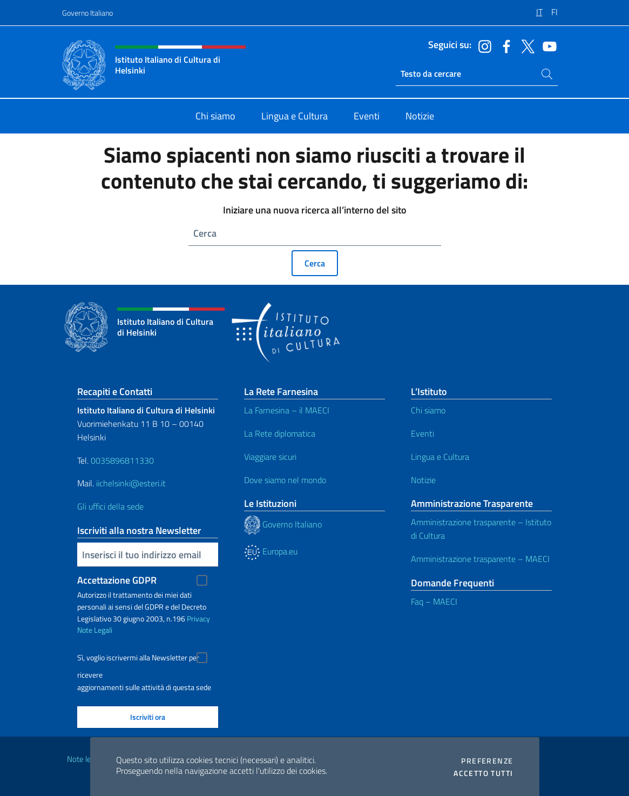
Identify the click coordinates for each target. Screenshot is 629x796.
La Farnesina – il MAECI (286, 410)
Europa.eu (270, 551)
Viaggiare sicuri (270, 456)
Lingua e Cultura (440, 456)
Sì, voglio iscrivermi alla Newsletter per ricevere (138, 659)
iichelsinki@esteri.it (131, 483)
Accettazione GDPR (117, 580)
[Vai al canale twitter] (525, 45)
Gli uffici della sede (110, 506)
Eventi (422, 433)
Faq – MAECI (434, 601)
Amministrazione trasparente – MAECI (480, 558)
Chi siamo (428, 410)
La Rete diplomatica (279, 433)
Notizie (423, 479)
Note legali (85, 759)
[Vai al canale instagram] (482, 45)
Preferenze (487, 761)
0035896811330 (122, 460)
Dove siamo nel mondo (285, 479)
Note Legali (94, 630)
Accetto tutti (483, 773)
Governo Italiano (87, 12)
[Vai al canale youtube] (547, 45)
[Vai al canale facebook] (504, 45)
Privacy (198, 618)
